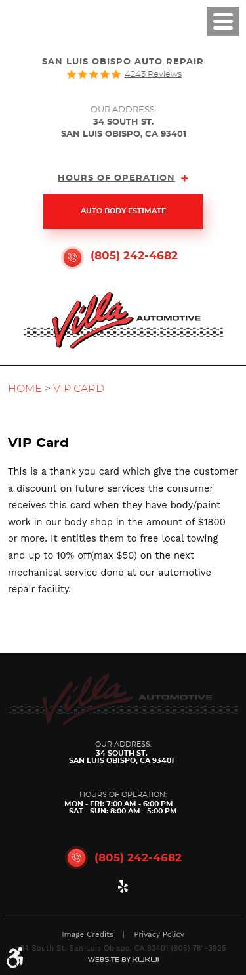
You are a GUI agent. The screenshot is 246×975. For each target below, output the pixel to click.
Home (25, 388)
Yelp (123, 889)
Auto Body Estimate (123, 211)
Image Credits (87, 935)
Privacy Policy (159, 935)
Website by (123, 959)
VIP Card (78, 388)
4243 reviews (153, 74)
